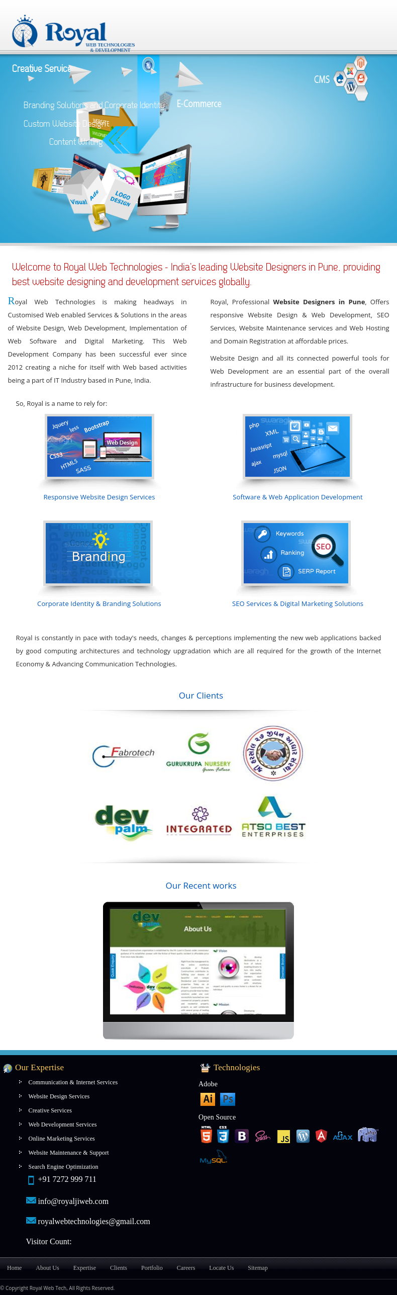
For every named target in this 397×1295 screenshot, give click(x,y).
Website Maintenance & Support (69, 1152)
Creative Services (50, 1110)
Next (116, 961)
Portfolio (152, 1267)
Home (14, 1267)
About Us (47, 1267)
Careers (186, 1267)
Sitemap (257, 1267)
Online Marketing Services (62, 1138)
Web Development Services (63, 1124)
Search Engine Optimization (63, 1166)
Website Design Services (59, 1096)
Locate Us (221, 1267)
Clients (118, 1267)
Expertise (84, 1267)
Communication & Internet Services (73, 1082)
